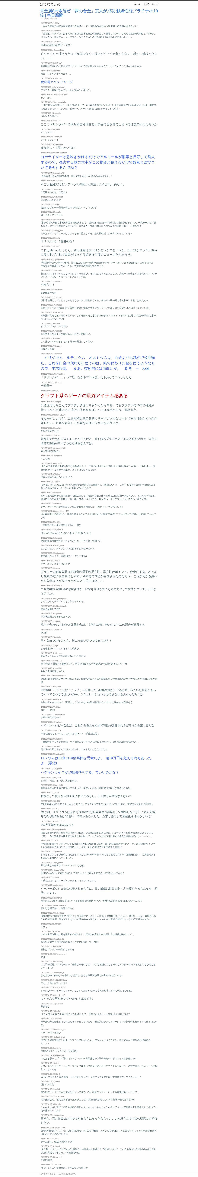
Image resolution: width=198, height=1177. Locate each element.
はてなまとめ (50, 4)
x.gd (145, 368)
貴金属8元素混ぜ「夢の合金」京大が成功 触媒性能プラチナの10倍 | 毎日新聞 (99, 12)
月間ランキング (150, 4)
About (137, 4)
